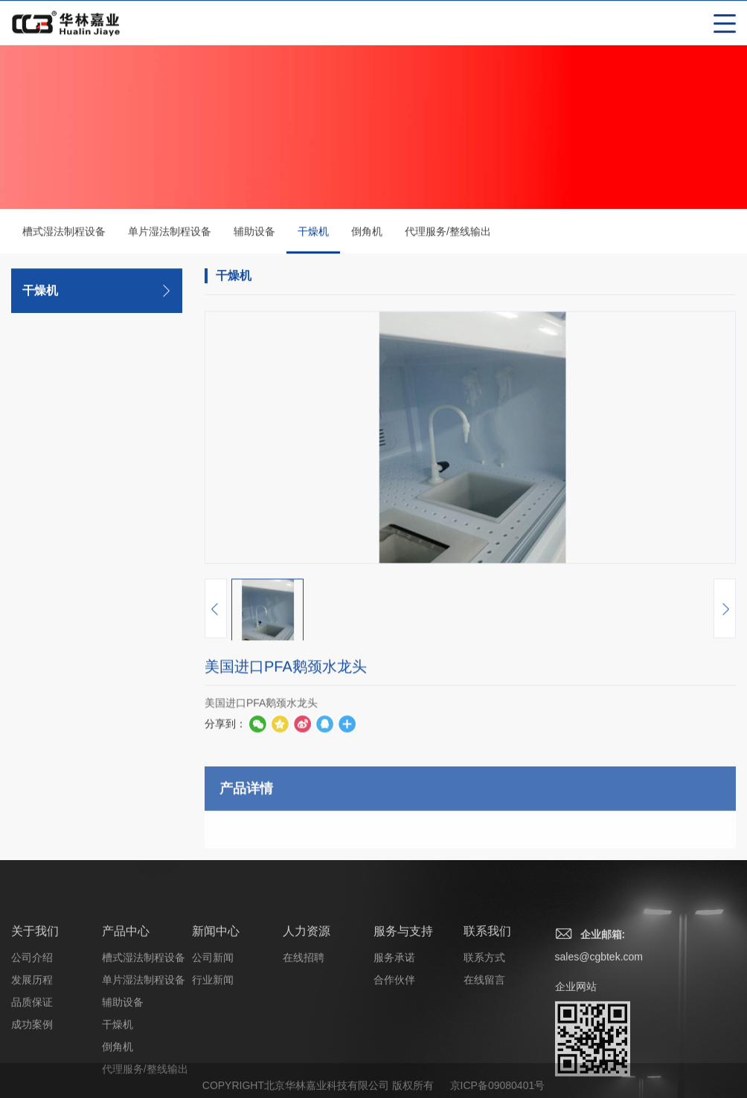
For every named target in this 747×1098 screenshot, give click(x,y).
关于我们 (35, 984)
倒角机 (366, 233)
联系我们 (487, 984)
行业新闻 (213, 1033)
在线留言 (484, 1033)
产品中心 (126, 984)
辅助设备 (254, 233)
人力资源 (306, 984)
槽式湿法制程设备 (64, 233)
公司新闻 (213, 1010)
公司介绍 (32, 1010)
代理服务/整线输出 (448, 233)
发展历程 (32, 1033)
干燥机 (313, 241)
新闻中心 (216, 984)
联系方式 (484, 1010)
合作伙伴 (394, 1033)
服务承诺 (394, 1010)
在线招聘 (303, 1010)
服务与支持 (403, 984)
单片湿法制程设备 (169, 233)
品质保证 (32, 1055)
